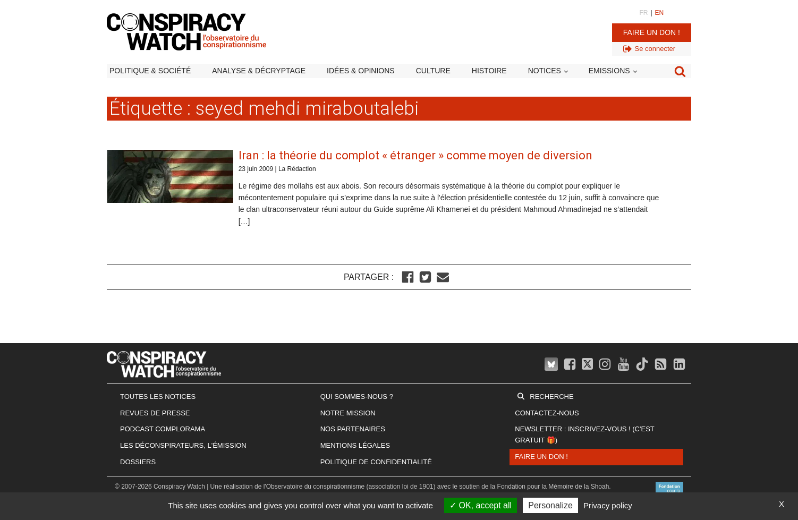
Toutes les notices (158, 396)
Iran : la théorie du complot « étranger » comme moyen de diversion (415, 155)
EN (659, 12)
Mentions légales (355, 445)
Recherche (551, 396)
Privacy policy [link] (607, 505)
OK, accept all (480, 505)
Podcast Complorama (162, 429)
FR (643, 12)
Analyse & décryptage (258, 70)
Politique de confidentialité (376, 462)
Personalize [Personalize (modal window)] (550, 505)
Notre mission (348, 413)
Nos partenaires (352, 429)
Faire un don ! (651, 32)
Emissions (609, 70)
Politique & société (150, 70)
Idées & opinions (361, 70)
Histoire (489, 70)
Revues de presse (155, 413)
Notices (544, 70)
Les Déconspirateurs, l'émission (183, 445)
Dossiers (138, 462)
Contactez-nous (547, 413)
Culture (433, 70)
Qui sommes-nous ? (356, 396)
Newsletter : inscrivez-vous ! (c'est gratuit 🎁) (584, 434)
